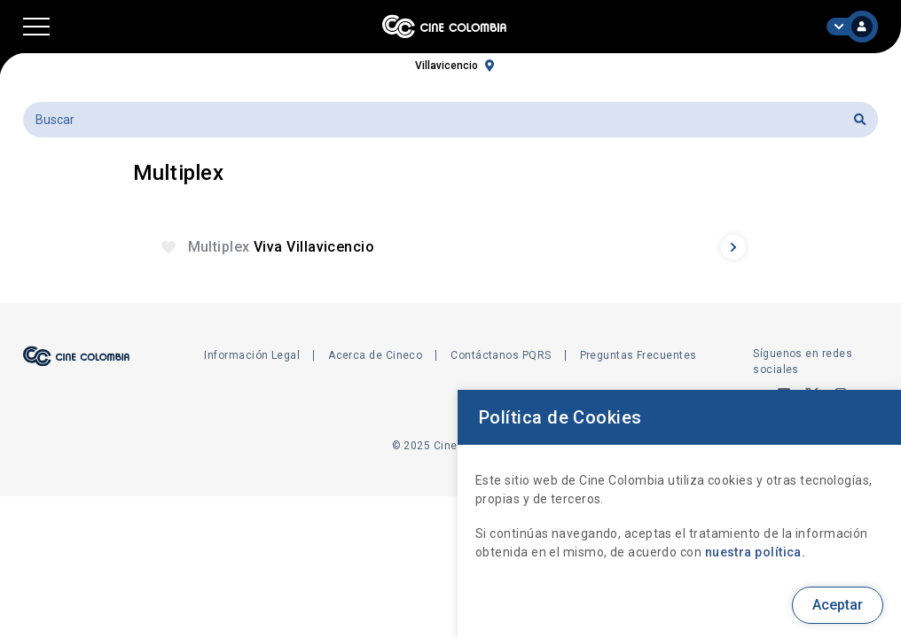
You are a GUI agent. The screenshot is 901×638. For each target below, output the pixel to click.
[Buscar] (450, 119)
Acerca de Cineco (375, 355)
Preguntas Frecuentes (638, 355)
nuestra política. (755, 552)
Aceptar (837, 604)
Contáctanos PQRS (500, 355)
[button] (36, 26)
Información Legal (252, 355)
